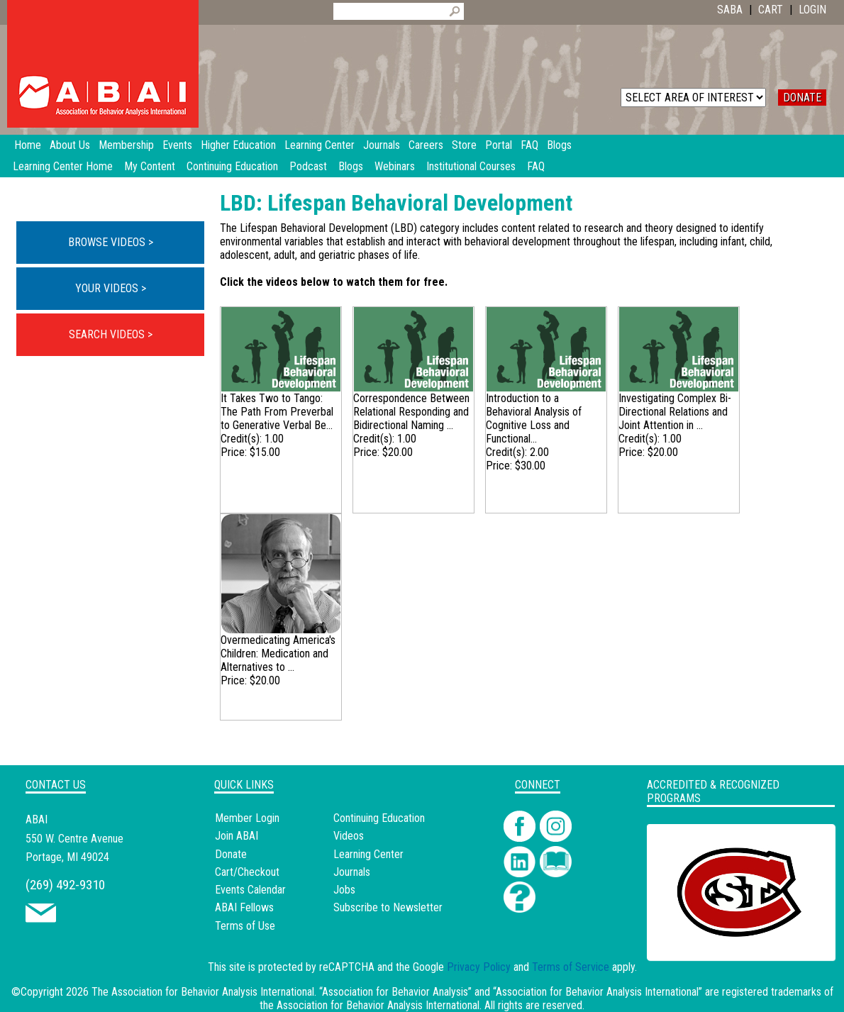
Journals (351, 872)
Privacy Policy (479, 967)
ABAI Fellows (244, 907)
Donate (231, 854)
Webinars (394, 166)
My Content (149, 166)
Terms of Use (245, 926)
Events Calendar (250, 889)
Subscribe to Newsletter (388, 907)
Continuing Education (232, 166)
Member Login (247, 818)
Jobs (344, 889)
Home (27, 145)
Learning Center (368, 854)
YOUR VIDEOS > (110, 288)
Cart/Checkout (247, 872)
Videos (348, 836)
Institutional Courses (471, 166)
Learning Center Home (63, 166)
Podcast (308, 166)
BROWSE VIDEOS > (110, 242)
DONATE (802, 97)
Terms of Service (570, 967)
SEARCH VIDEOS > (110, 334)
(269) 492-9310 (65, 885)
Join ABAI (236, 836)
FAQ (536, 166)
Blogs (350, 166)
